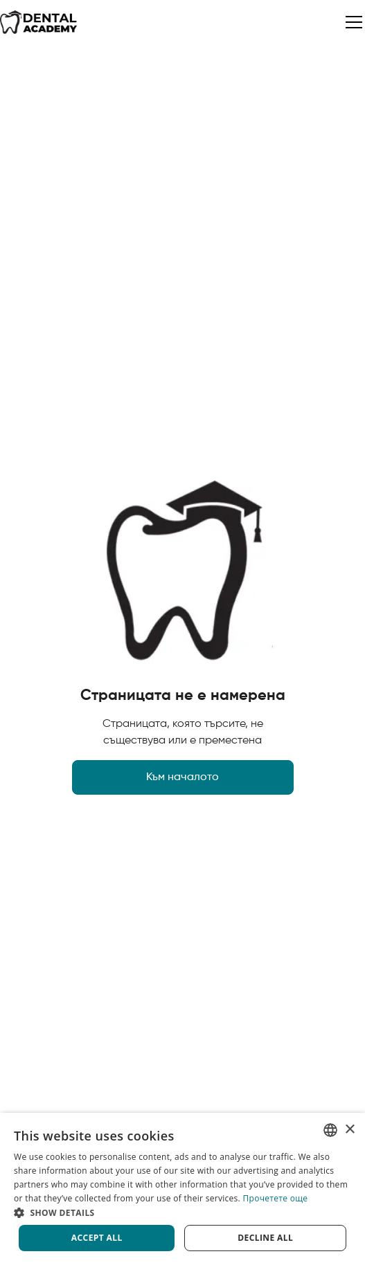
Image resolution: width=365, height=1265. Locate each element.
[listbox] (330, 1130)
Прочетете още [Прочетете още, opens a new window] (275, 1198)
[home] (39, 22)
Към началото (182, 777)
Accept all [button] (97, 1238)
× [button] (349, 1130)
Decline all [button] (265, 1238)
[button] (351, 22)
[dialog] (182, 1189)
